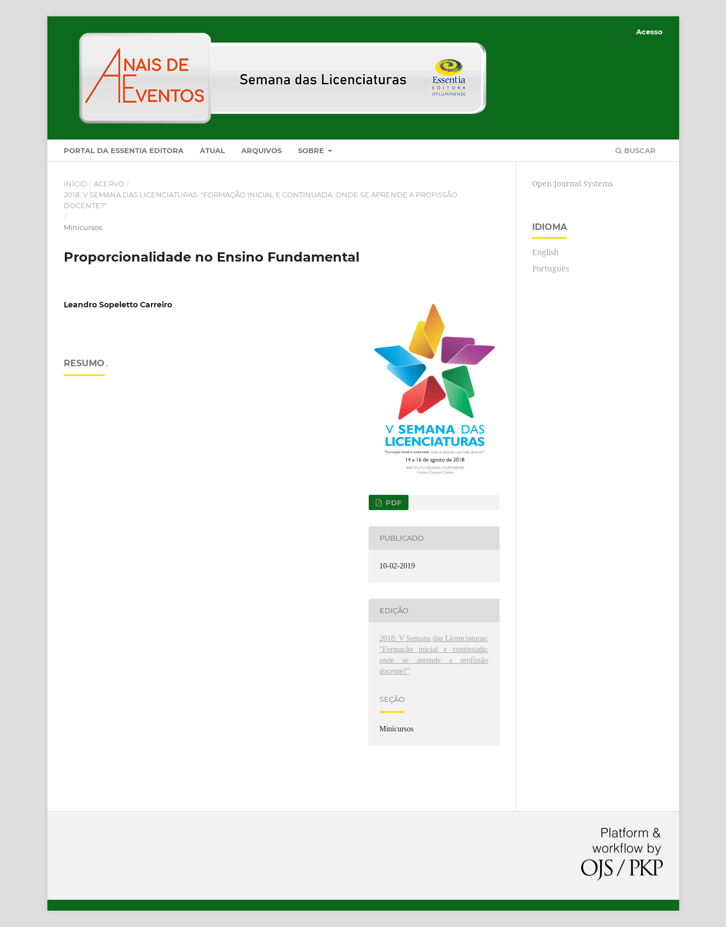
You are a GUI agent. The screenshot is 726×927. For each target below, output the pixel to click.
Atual (212, 150)
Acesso (649, 31)
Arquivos (261, 150)
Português (550, 268)
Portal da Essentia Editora (124, 150)
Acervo (109, 183)
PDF (392, 502)
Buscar (635, 150)
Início (75, 183)
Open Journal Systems (572, 183)
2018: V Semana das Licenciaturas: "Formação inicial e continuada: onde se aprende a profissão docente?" (260, 200)
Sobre (312, 150)
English (545, 252)
